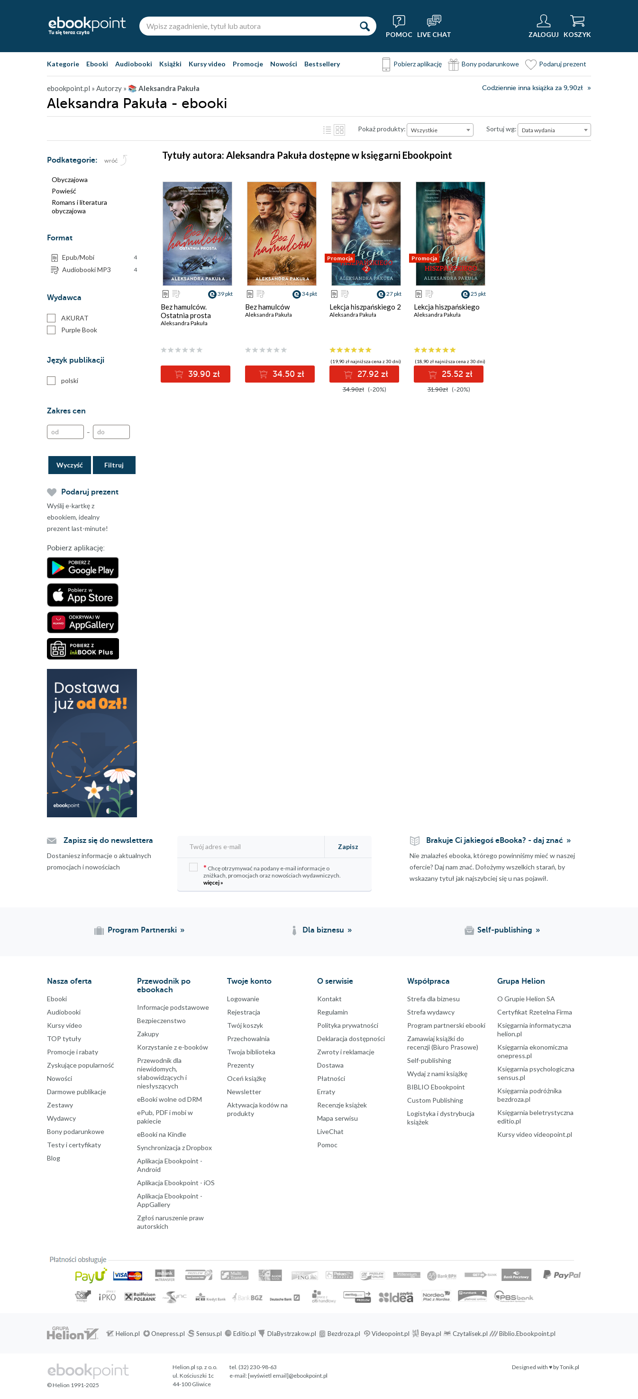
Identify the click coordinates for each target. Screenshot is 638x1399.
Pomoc (327, 1145)
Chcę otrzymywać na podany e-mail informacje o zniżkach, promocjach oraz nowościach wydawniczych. (265, 874)
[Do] (111, 432)
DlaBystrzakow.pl (291, 1333)
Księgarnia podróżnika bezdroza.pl (529, 1095)
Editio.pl (244, 1333)
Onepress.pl (168, 1333)
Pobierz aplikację (417, 64)
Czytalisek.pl (470, 1333)
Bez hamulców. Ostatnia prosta (186, 311)
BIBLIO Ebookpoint (436, 1087)
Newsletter (244, 1092)
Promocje (248, 64)
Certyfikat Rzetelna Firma (534, 1012)
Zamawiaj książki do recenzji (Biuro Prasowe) (442, 1042)
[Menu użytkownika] (544, 26)
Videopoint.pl (391, 1333)
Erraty (326, 1092)
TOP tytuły (64, 1038)
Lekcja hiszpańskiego (447, 306)
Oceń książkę (246, 1078)
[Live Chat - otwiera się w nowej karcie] (434, 26)
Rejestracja (243, 1012)
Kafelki (339, 130)
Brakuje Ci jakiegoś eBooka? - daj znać (494, 840)
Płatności (331, 1078)
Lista (327, 130)
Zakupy (148, 1034)
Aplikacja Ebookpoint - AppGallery (169, 1200)
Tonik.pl (569, 1367)
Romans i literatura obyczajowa (79, 206)
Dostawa (330, 1065)
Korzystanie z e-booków (172, 1047)
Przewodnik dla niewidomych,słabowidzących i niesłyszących (162, 1073)
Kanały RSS (9, 1294)
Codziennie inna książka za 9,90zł (532, 87)
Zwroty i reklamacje (345, 1052)
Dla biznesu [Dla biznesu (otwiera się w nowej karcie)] (323, 930)
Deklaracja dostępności (351, 1038)
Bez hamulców (267, 306)
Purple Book (72, 330)
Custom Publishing (435, 1100)
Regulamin (332, 1012)
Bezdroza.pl (344, 1333)
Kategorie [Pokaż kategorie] (63, 64)
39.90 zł (203, 374)
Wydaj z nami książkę (437, 1074)
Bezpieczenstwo (161, 1020)
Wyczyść (69, 465)
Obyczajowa (70, 179)
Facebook (9, 1190)
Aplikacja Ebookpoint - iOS (176, 1183)
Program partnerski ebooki (446, 1025)
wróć (111, 160)
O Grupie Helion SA (526, 999)
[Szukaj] (364, 26)
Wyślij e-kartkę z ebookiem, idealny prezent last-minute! (77, 517)
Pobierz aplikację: (76, 548)
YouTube (9, 1247)
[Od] (65, 432)
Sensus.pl (209, 1333)
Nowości (283, 64)
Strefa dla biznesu (433, 999)
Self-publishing (429, 1060)
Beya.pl (431, 1333)
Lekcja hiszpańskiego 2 (365, 306)
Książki (170, 64)
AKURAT (68, 318)
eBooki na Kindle (161, 1134)
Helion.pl (128, 1333)
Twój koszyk (245, 1025)
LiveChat (330, 1131)
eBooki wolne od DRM (169, 1099)
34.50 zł (287, 374)
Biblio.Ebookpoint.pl (527, 1333)
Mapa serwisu (337, 1118)
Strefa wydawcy (431, 1012)
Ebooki (97, 64)
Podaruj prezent (562, 64)
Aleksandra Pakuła (184, 323)
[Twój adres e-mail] (251, 846)
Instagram (9, 1228)
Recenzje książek (342, 1105)
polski (62, 380)
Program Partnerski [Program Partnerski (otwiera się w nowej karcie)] (142, 930)
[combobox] (440, 130)
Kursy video (207, 64)
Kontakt (329, 999)
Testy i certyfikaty (74, 1145)
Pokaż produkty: (382, 129)
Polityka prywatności (347, 1025)
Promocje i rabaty (72, 1052)
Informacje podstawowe (173, 1007)
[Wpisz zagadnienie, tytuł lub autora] (246, 26)
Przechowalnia (248, 1038)
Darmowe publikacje (76, 1092)
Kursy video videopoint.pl (534, 1134)
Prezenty (240, 1065)
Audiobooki (133, 64)
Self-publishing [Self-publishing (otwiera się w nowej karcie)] (504, 930)
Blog (53, 1158)
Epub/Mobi (99, 257)
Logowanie (243, 999)
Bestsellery (322, 64)
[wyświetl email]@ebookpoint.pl (288, 1375)
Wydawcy (61, 1118)
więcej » (213, 882)
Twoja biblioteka (251, 1052)
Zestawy (60, 1105)
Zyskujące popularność (80, 1065)
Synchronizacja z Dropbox (174, 1147)
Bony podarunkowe (490, 64)
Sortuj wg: (501, 129)
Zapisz (348, 846)
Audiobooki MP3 (99, 269)
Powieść (64, 191)
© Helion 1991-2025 (73, 1385)
